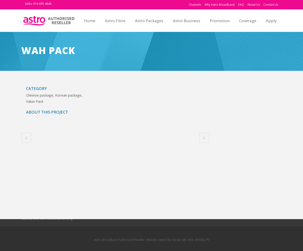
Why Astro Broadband (220, 5)
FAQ (241, 5)
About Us (253, 5)
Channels (195, 5)
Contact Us (270, 5)
